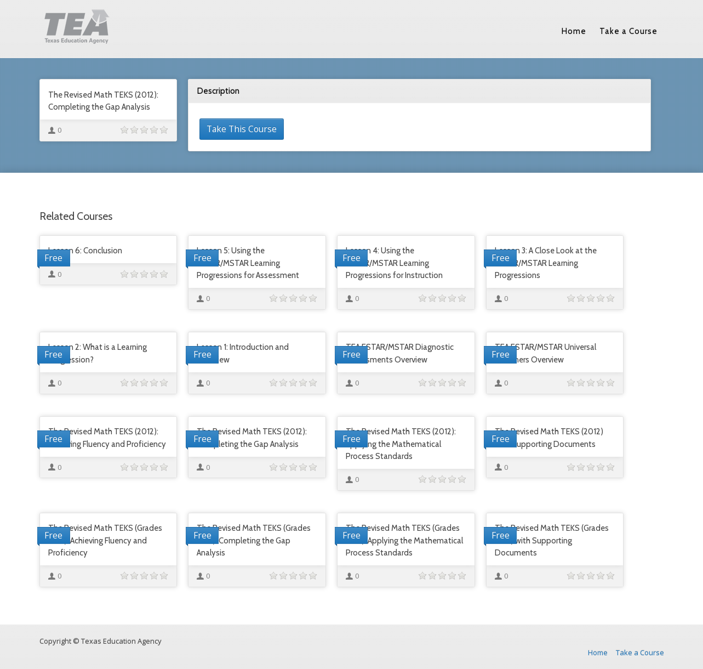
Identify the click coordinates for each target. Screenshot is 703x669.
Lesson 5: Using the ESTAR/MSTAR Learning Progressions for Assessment (248, 263)
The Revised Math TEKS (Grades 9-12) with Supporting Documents (552, 540)
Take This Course (242, 129)
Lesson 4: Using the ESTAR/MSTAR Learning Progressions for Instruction (394, 263)
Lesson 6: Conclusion (85, 251)
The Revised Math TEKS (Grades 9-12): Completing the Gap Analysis (254, 540)
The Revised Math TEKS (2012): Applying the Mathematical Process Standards (401, 444)
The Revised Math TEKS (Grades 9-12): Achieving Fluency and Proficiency (105, 540)
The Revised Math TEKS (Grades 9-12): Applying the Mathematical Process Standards (404, 540)
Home (574, 31)
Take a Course (628, 31)
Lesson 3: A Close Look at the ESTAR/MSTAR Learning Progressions (546, 263)
